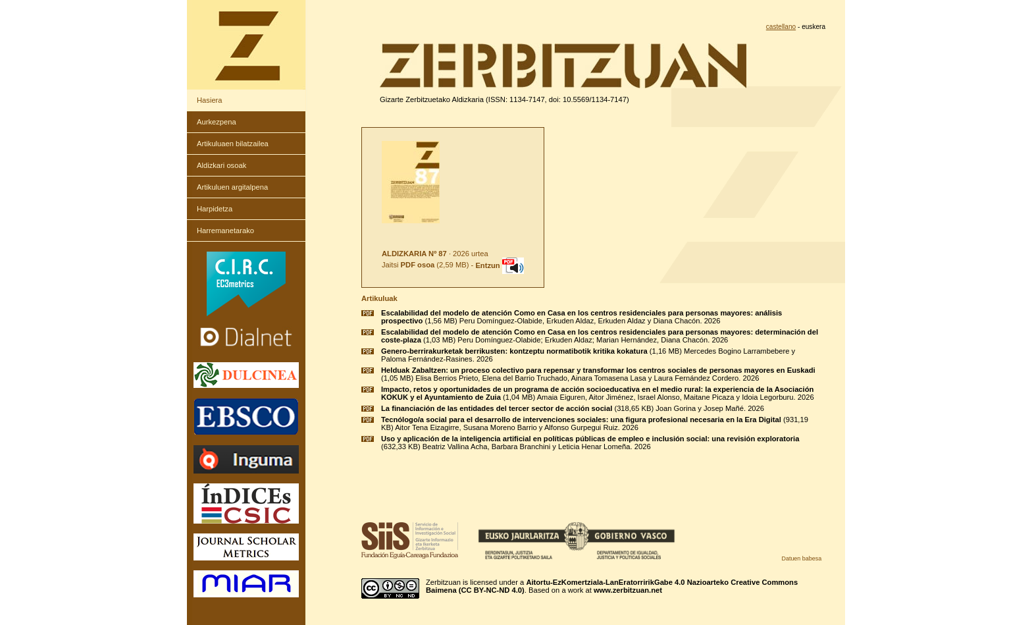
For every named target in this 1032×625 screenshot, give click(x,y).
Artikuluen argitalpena (232, 187)
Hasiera (209, 100)
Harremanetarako (225, 230)
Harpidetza (214, 209)
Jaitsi (408, 265)
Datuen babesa (801, 558)
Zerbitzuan (443, 582)
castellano (781, 26)
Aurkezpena (216, 122)
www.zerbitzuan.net (628, 590)
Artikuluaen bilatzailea (233, 144)
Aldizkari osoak (221, 165)
